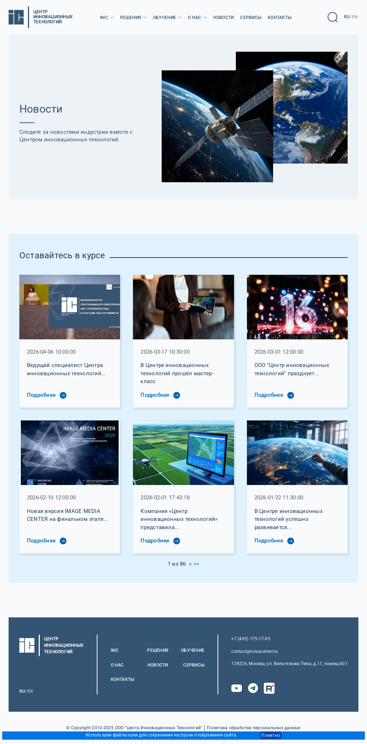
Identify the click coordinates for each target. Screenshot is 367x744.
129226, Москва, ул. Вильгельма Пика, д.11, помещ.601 (289, 663)
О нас (194, 17)
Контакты (279, 17)
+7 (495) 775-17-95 (250, 638)
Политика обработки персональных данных (253, 728)
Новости (223, 17)
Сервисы (250, 17)
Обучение (164, 17)
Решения (130, 17)
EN (355, 16)
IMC (104, 17)
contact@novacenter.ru (254, 651)
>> (196, 564)
